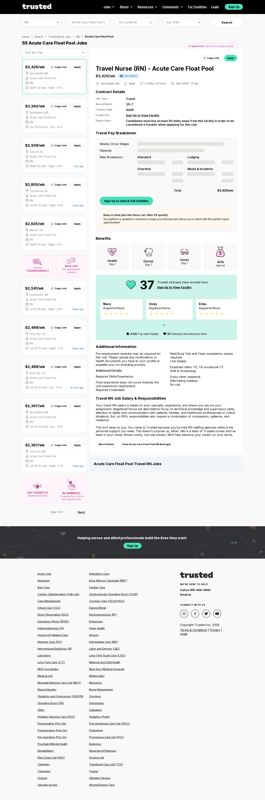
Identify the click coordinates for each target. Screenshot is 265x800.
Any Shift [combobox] (172, 22)
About (126, 7)
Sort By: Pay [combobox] (34, 52)
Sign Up (233, 7)
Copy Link (59, 67)
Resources (148, 7)
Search (227, 22)
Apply (77, 67)
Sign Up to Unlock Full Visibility (126, 201)
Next (81, 512)
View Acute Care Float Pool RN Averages (146, 444)
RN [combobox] (26, 22)
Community (173, 7)
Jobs (109, 7)
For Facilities (197, 7)
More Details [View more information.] (106, 444)
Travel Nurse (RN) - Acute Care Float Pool (155, 68)
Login (215, 7)
